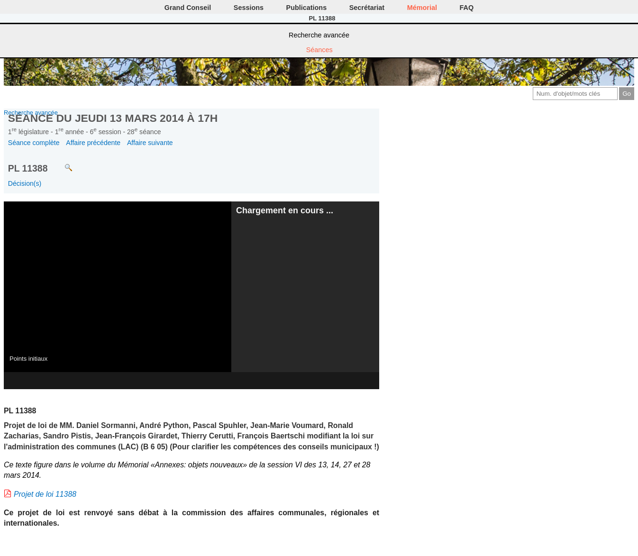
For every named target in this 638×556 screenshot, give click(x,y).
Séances (319, 50)
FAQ (467, 7)
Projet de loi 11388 (45, 494)
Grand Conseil (187, 7)
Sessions (249, 7)
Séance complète (34, 142)
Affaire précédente (93, 142)
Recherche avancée (319, 35)
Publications (306, 7)
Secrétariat (366, 7)
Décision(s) (24, 183)
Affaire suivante (150, 142)
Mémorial (422, 7)
